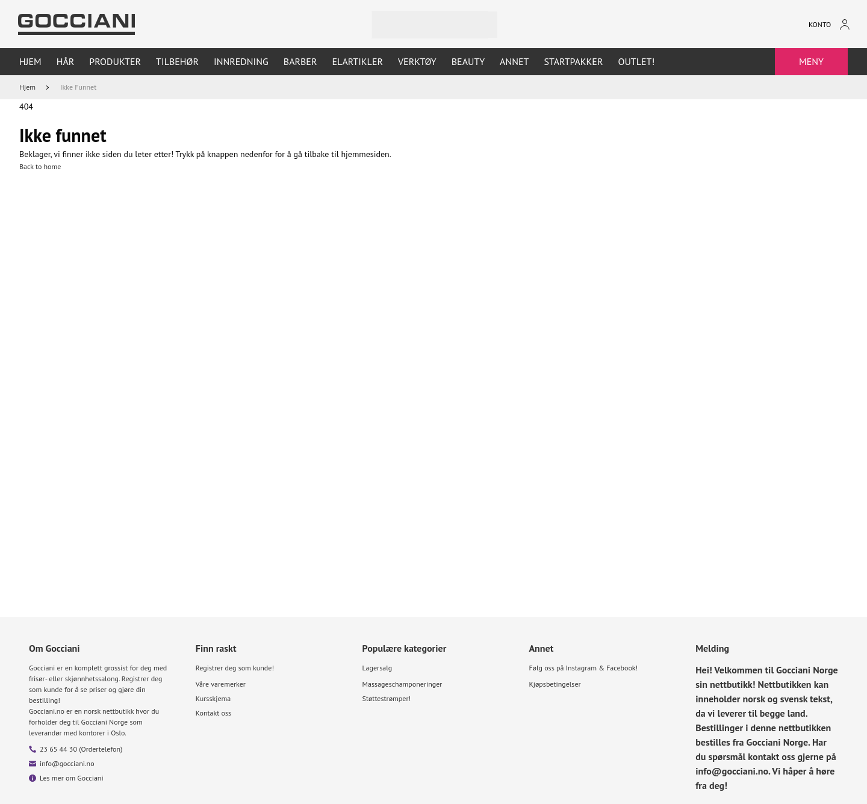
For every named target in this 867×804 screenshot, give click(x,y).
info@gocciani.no (67, 763)
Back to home (40, 166)
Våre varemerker (221, 683)
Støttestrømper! (386, 698)
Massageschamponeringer (402, 683)
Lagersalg (377, 667)
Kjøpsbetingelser (554, 683)
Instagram (581, 667)
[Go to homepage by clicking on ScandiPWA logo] (76, 24)
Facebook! (622, 667)
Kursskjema (213, 698)
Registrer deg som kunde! (235, 667)
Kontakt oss (213, 712)
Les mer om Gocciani (72, 777)
